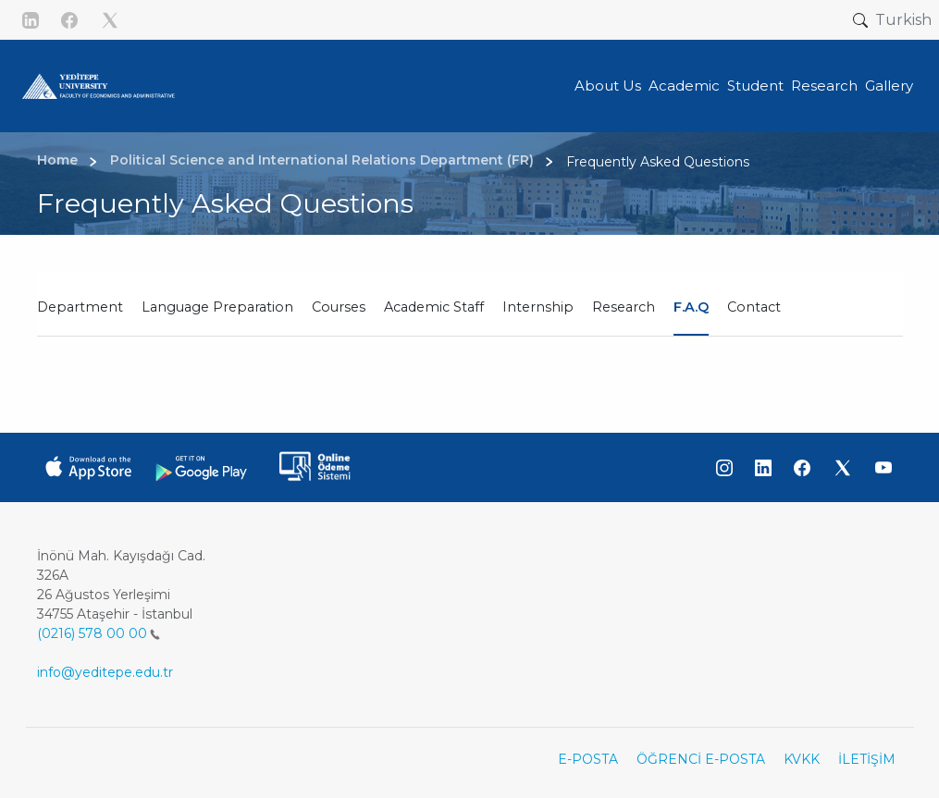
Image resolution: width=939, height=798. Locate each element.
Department (80, 307)
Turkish (903, 20)
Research (623, 307)
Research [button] (824, 85)
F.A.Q (691, 307)
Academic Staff (434, 307)
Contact (754, 307)
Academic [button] (684, 85)
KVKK (802, 759)
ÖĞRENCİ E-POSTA (700, 759)
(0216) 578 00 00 (98, 633)
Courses (338, 307)
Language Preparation (217, 307)
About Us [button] (608, 85)
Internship (538, 307)
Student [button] (755, 85)
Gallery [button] (889, 85)
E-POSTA (588, 759)
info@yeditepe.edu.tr (105, 672)
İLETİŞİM (867, 759)
